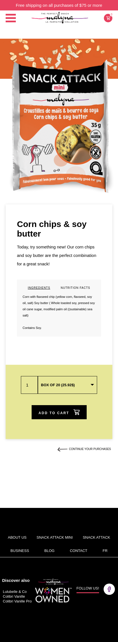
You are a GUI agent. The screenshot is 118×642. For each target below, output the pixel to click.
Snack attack (96, 537)
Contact (78, 551)
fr (105, 551)
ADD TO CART (59, 412)
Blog (49, 551)
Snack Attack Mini (55, 537)
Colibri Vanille (14, 596)
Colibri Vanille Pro (17, 601)
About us (17, 537)
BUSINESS (19, 551)
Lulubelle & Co (15, 591)
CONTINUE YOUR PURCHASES (84, 449)
